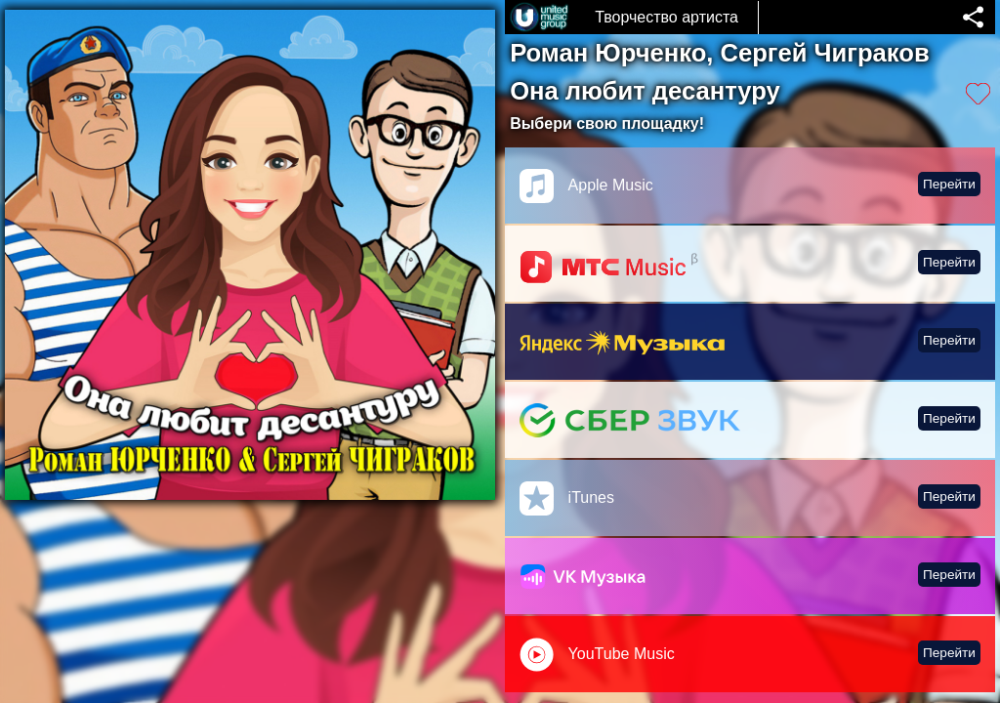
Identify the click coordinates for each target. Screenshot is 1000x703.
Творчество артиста (666, 17)
